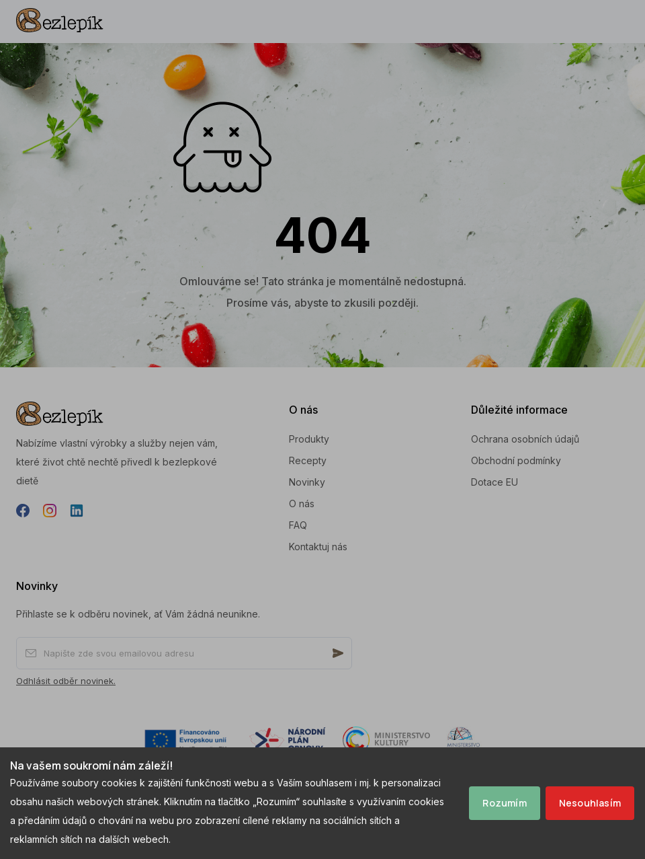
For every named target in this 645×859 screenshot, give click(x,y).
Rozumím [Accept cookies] (504, 802)
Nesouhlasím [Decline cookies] (590, 802)
